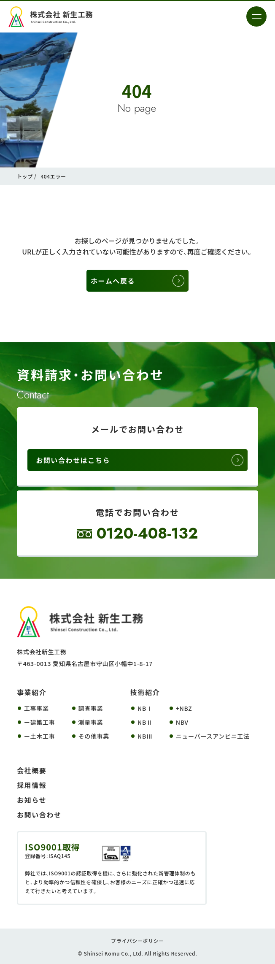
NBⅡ (145, 722)
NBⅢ (145, 736)
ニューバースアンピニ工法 (213, 736)
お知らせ (31, 800)
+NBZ (184, 708)
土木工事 (42, 736)
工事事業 (36, 708)
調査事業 (90, 708)
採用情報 (31, 785)
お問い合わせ (39, 815)
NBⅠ (145, 708)
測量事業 (90, 722)
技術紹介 (145, 692)
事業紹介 (31, 692)
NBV (182, 722)
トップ (25, 176)
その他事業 (94, 736)
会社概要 (31, 770)
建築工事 (42, 722)
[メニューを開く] (256, 16)
